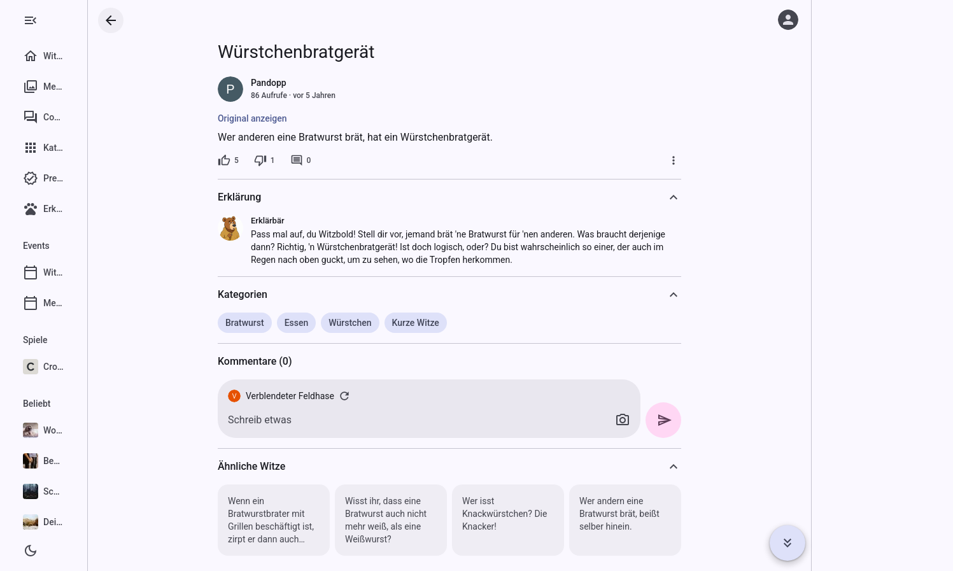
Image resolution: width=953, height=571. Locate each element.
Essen (334, 323)
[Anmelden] (788, 19)
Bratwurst (283, 323)
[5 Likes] (266, 160)
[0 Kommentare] (338, 160)
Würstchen (388, 323)
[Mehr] (712, 160)
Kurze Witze (453, 323)
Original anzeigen (290, 118)
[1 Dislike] (302, 160)
